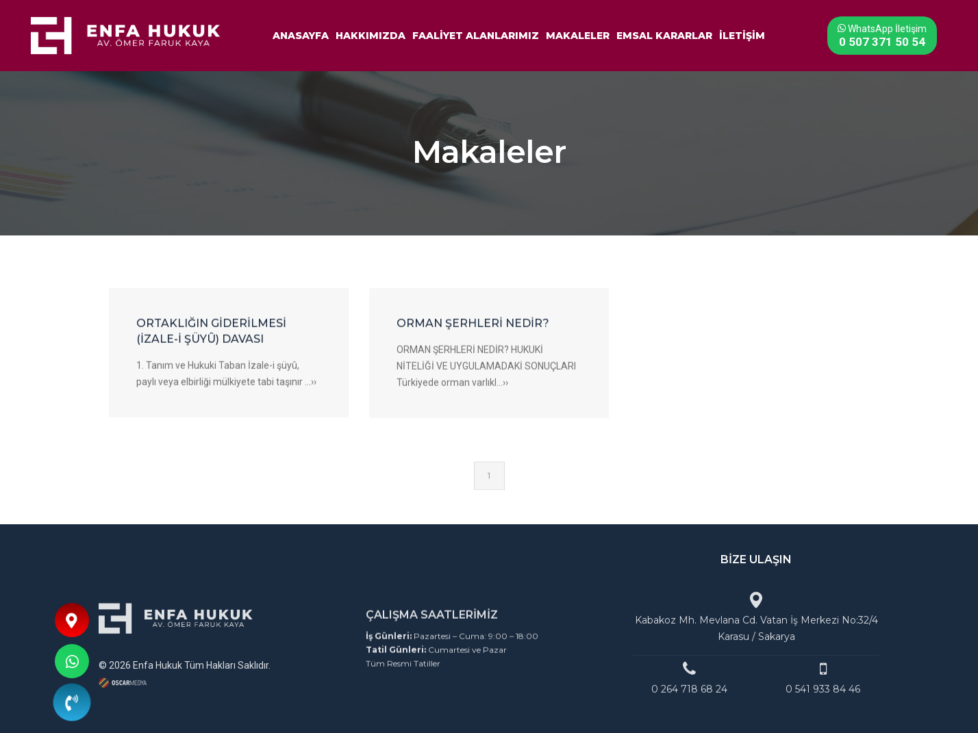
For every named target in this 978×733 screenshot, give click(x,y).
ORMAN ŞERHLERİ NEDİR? (473, 338)
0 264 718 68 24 (689, 701)
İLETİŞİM (742, 34)
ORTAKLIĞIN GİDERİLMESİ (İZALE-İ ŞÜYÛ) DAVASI (211, 346)
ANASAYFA (301, 34)
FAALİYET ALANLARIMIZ (475, 34)
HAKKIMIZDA (370, 34)
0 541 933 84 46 (823, 701)
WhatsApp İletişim (878, 34)
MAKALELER (578, 34)
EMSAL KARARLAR (664, 34)
